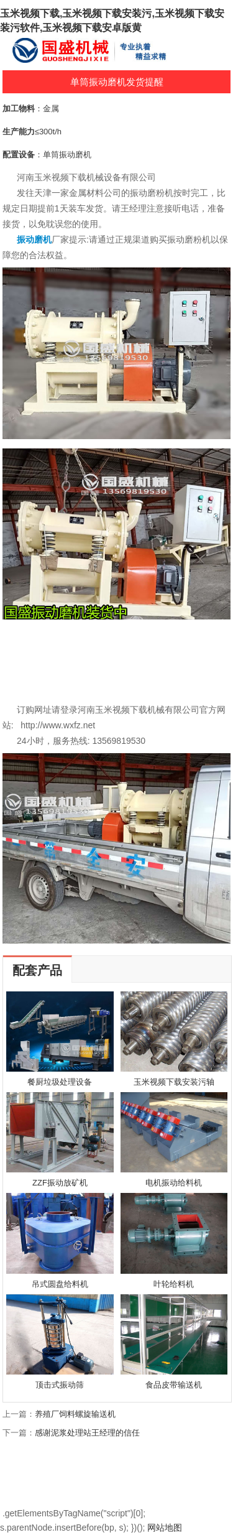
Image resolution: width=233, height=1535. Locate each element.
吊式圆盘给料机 (60, 1284)
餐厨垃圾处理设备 (59, 1082)
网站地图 (164, 1528)
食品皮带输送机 (173, 1384)
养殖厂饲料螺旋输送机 (75, 1414)
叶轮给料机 (173, 1284)
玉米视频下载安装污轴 (174, 1082)
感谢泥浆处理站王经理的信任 (87, 1432)
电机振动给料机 (173, 1182)
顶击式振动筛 (59, 1384)
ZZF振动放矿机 (60, 1182)
